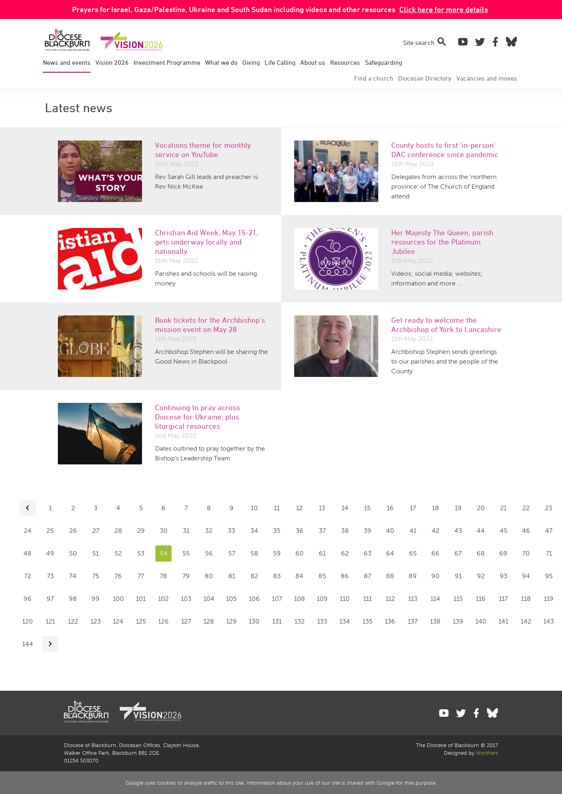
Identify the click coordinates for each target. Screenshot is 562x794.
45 (503, 530)
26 (73, 530)
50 (73, 553)
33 (231, 530)
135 (368, 621)
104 (209, 598)
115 (458, 598)
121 (50, 621)
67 (458, 553)
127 (186, 621)
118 (526, 598)
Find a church (373, 78)
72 (27, 576)
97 (50, 598)
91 (458, 576)
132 (300, 621)
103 (186, 598)
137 (413, 621)
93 (503, 576)
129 (231, 621)
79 (186, 576)
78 (163, 576)
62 (345, 553)
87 (367, 576)
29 (141, 530)
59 (277, 553)
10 (254, 507)
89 (413, 576)
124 (118, 621)
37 (322, 530)
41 (412, 530)
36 (299, 530)
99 (95, 598)
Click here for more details (443, 9)
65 (413, 553)
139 (458, 621)
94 (526, 576)
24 (28, 530)
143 (548, 621)
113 (413, 598)
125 (141, 621)
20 (481, 507)
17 (413, 507)
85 (322, 576)
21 (503, 507)
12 (299, 507)
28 (118, 530)
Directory (425, 78)
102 (163, 598)
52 (118, 553)
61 (322, 553)
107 (277, 598)
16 (390, 507)
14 (344, 507)
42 (435, 530)
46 (526, 530)
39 (367, 530)
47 (548, 530)
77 (141, 576)
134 (344, 621)
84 (299, 576)
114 (435, 598)
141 (503, 621)
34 (254, 530)
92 (481, 576)
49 (50, 553)
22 (526, 507)
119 (549, 598)
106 (254, 598)
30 (164, 530)
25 (50, 530)
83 (277, 576)
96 (27, 598)
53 (140, 553)
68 (481, 553)
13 (322, 507)
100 (118, 598)
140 (480, 621)
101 (141, 598)
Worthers (487, 753)
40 (390, 530)
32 (208, 530)
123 (96, 621)
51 (95, 553)
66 (435, 553)
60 (299, 553)
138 (435, 621)
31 (186, 530)
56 (209, 553)
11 (277, 507)
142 (526, 621)
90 (435, 576)
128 (209, 621)
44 (481, 530)
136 (390, 621)
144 (27, 644)
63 (367, 553)
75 (95, 576)
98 (73, 598)
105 (231, 598)
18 (435, 507)
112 (390, 598)
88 (390, 576)
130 (254, 621)
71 (549, 553)
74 (72, 576)
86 (345, 576)
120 (27, 621)
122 (73, 621)
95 (549, 576)
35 (276, 530)
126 (163, 621)
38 (345, 530)
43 (458, 530)
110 (345, 598)
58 (254, 553)
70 (526, 553)
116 (481, 598)
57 (231, 553)
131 (277, 621)
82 (254, 576)
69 (503, 553)
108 (299, 598)
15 (367, 507)
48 (27, 553)
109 (322, 598)
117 (503, 598)
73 (50, 576)
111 (367, 598)
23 (548, 507)
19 (458, 507)
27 (95, 530)
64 (390, 553)
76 (118, 576)
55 (186, 553)
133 (322, 621)
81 (231, 576)
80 (209, 576)
